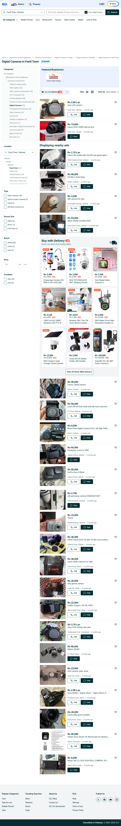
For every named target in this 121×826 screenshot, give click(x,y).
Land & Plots (91, 20)
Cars (38, 20)
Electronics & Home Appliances (20, 57)
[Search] (112, 12)
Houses (58, 20)
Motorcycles (47, 20)
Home (4, 57)
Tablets (80, 20)
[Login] (101, 4)
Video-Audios (69, 20)
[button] (55, 92)
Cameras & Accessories (43, 57)
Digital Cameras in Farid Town (108, 57)
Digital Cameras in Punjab (64, 57)
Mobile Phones (27, 20)
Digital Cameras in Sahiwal (85, 57)
